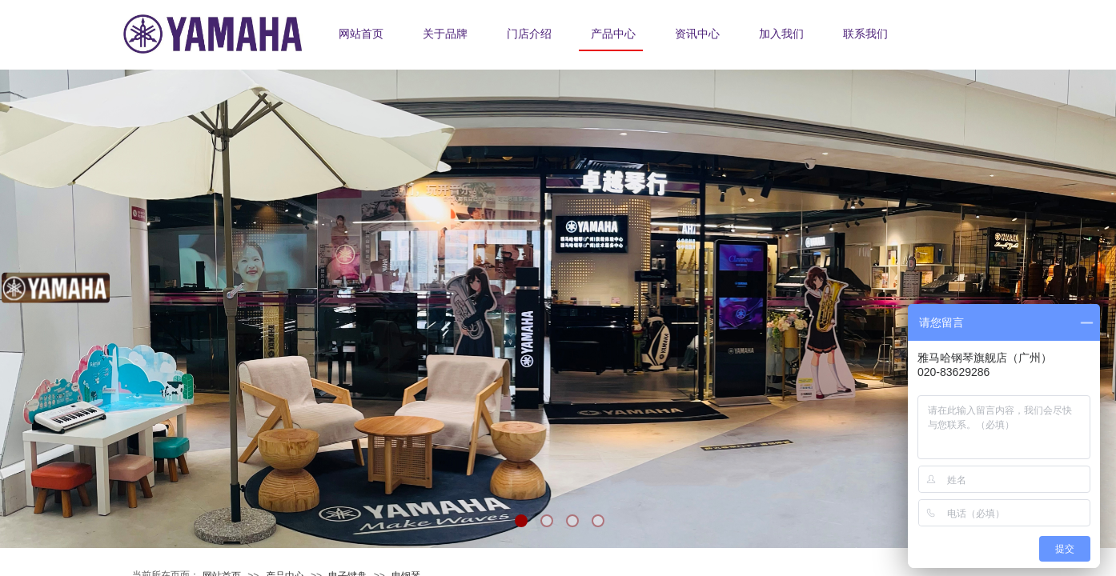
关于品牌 (445, 34)
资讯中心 (697, 34)
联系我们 (865, 34)
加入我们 (781, 34)
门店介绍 (529, 34)
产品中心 (613, 34)
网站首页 (361, 34)
